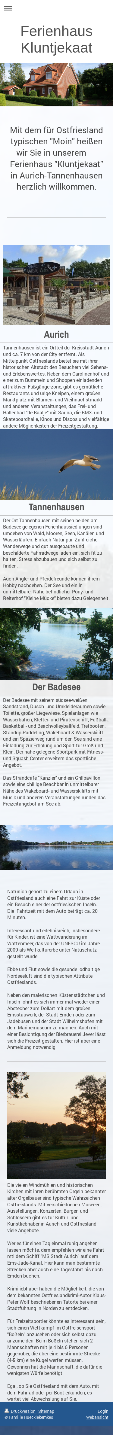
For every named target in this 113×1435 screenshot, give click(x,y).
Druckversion (20, 1411)
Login (103, 1411)
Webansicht (97, 1417)
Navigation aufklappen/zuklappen (56, 8)
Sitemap (46, 1411)
